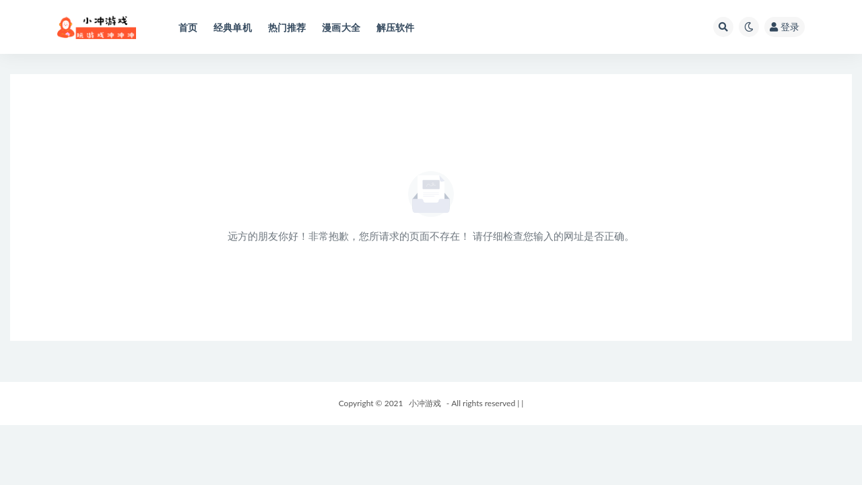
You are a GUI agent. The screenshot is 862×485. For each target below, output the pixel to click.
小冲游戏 (425, 403)
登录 (784, 26)
